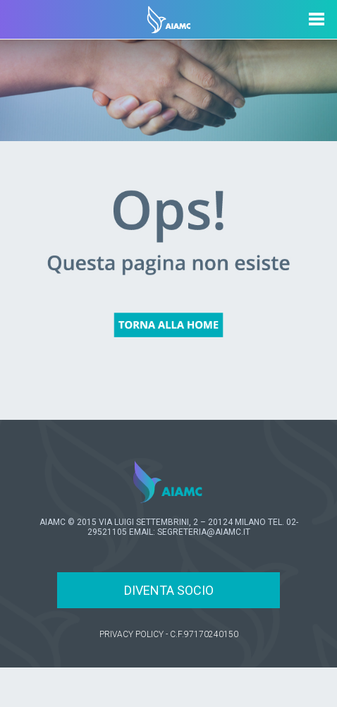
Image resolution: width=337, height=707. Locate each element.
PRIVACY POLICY (131, 634)
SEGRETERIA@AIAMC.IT (203, 532)
